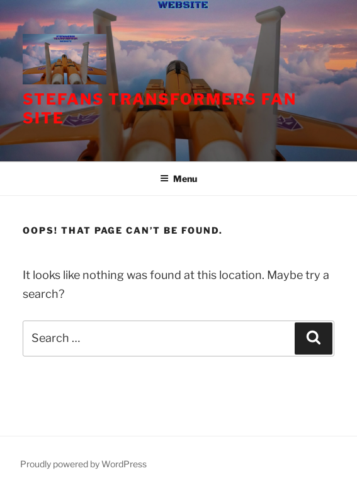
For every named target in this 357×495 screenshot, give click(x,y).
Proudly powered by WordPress (83, 463)
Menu (178, 178)
